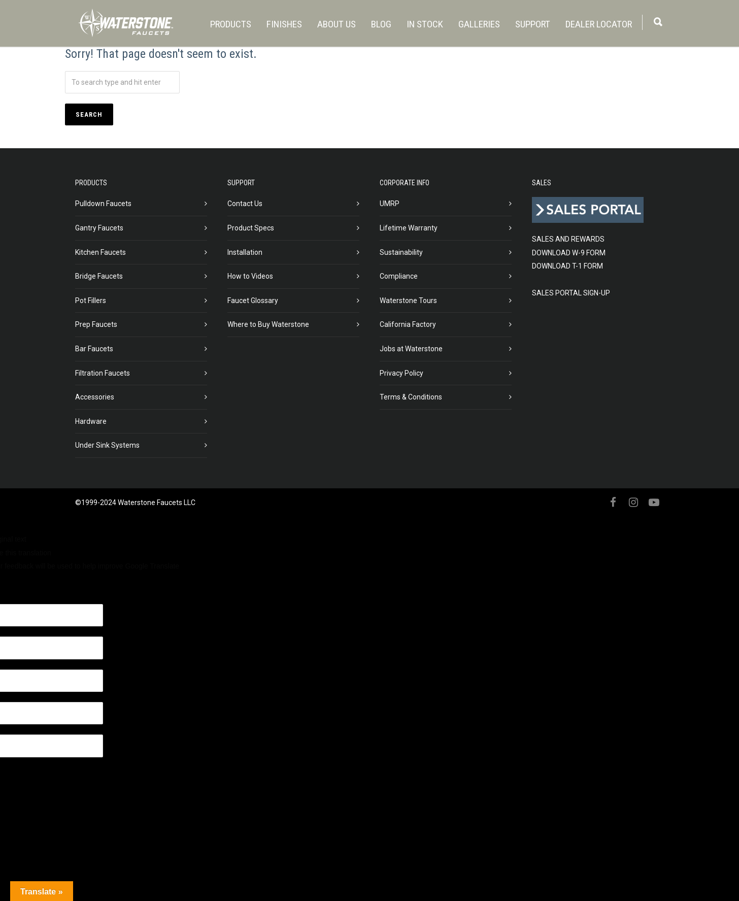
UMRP (389, 203)
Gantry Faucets (99, 228)
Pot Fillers (90, 300)
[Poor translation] (59, 587)
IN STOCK (425, 24)
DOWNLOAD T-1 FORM (567, 266)
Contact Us (244, 203)
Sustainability (401, 252)
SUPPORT (532, 24)
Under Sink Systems (107, 445)
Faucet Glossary (252, 300)
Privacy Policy (401, 373)
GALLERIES (479, 24)
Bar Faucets (94, 349)
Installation (244, 252)
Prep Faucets (96, 324)
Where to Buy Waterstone (268, 324)
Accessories (94, 397)
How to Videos (250, 276)
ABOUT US (336, 24)
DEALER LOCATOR (598, 24)
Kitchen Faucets (100, 252)
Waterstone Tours (408, 300)
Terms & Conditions (411, 397)
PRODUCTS (230, 24)
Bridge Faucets (99, 276)
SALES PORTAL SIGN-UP (571, 293)
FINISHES (284, 24)
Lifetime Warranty (409, 228)
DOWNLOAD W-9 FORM (569, 253)
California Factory (408, 324)
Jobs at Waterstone (411, 349)
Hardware (91, 421)
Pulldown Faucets (103, 203)
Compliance (399, 276)
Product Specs (250, 228)
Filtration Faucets (102, 373)
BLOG (381, 24)
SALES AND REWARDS (568, 239)
